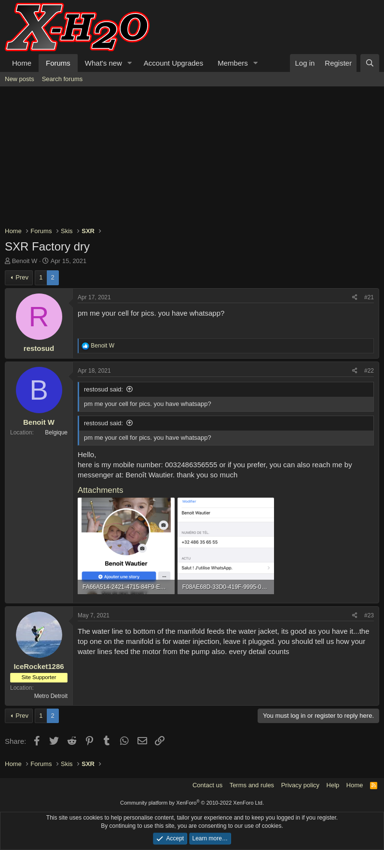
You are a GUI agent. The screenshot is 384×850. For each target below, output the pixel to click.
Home (21, 63)
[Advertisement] (192, 158)
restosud (39, 348)
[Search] (369, 63)
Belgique (56, 432)
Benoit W (25, 261)
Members (233, 63)
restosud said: (103, 389)
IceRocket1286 (39, 666)
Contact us (207, 785)
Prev (21, 277)
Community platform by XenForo (192, 803)
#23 (369, 615)
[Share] (355, 297)
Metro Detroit (51, 696)
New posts (19, 79)
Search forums (62, 79)
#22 (369, 370)
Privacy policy (300, 785)
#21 (369, 297)
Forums (58, 63)
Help (333, 785)
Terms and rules (252, 785)
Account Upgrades (173, 63)
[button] (130, 63)
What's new (103, 63)
